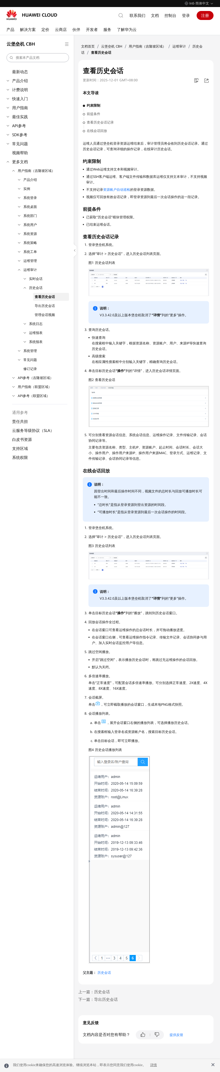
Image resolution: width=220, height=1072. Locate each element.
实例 (26, 189)
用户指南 (20, 108)
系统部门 (30, 216)
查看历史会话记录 (100, 122)
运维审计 (30, 270)
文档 (155, 15)
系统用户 (30, 225)
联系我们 (137, 15)
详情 (153, 1065)
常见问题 (20, 144)
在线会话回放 (97, 131)
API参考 (19, 126)
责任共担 (20, 421)
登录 (186, 15)
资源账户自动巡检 (116, 190)
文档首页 (88, 46)
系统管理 (30, 351)
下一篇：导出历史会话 (98, 999)
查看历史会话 (45, 297)
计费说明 (20, 90)
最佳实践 (20, 117)
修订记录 (30, 369)
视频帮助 (20, 153)
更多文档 (20, 162)
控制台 (170, 15)
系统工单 (30, 252)
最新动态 (20, 71)
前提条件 (93, 114)
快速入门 (20, 99)
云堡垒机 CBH (111, 46)
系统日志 (36, 324)
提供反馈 (176, 1035)
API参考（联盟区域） (34, 396)
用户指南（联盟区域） (35, 387)
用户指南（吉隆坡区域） (36, 171)
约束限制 (93, 105)
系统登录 (30, 198)
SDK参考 (19, 135)
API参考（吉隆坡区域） (35, 378)
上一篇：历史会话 (94, 992)
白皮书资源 (22, 439)
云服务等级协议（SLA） (33, 430)
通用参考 (20, 412)
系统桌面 (30, 207)
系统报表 (36, 342)
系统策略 (30, 243)
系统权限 (20, 457)
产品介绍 (20, 81)
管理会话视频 (45, 315)
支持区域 (20, 448)
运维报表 (36, 333)
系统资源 (30, 234)
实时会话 (36, 279)
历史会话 (36, 288)
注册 (205, 15)
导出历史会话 (45, 306)
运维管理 (30, 261)
